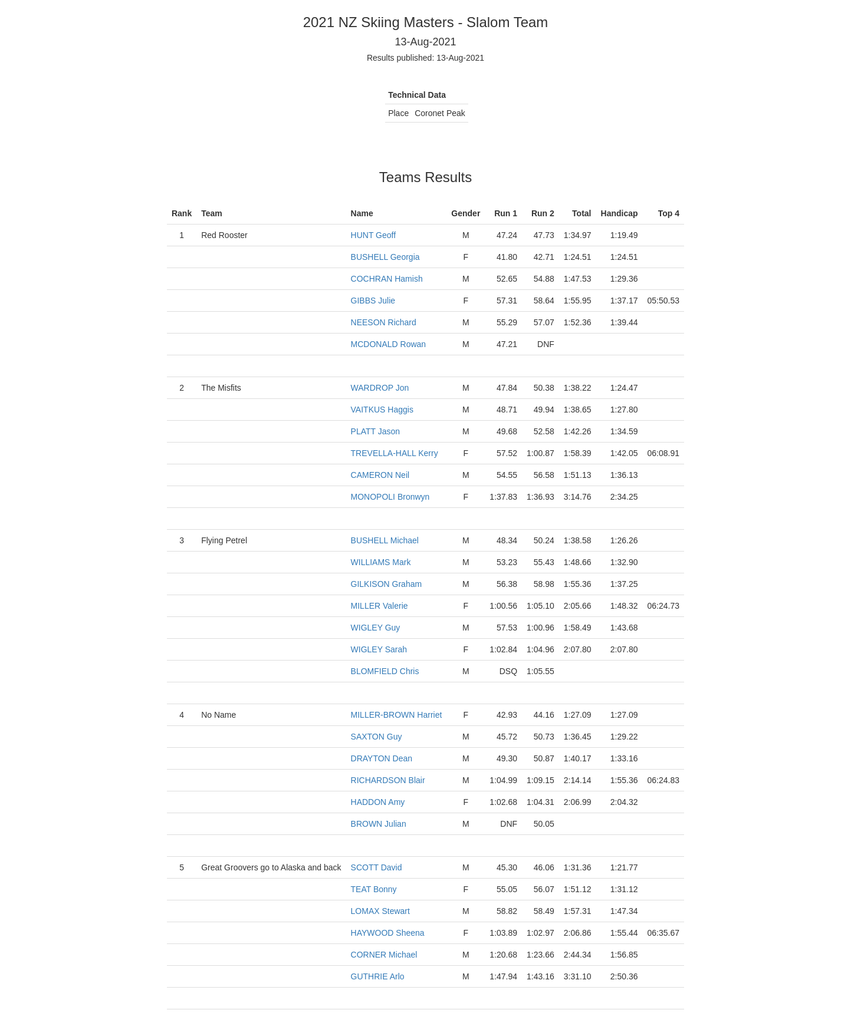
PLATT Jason (375, 431)
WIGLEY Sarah (379, 649)
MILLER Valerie (379, 605)
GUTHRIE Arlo (378, 976)
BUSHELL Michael (385, 540)
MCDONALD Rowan (388, 344)
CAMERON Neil (380, 475)
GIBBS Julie (373, 300)
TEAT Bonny (374, 889)
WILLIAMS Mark (381, 562)
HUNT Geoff (373, 235)
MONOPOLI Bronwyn (390, 496)
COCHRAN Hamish (387, 278)
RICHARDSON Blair (388, 780)
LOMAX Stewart (380, 911)
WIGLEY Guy (375, 627)
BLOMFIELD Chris (385, 671)
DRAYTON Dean (382, 758)
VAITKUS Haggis (382, 409)
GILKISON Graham (386, 584)
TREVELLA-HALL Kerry (394, 453)
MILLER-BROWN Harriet (396, 715)
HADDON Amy (378, 802)
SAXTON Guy (376, 736)
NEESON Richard (383, 322)
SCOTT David (376, 867)
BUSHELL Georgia (385, 257)
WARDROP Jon (380, 387)
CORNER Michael (384, 954)
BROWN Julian (378, 824)
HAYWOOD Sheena (388, 933)
